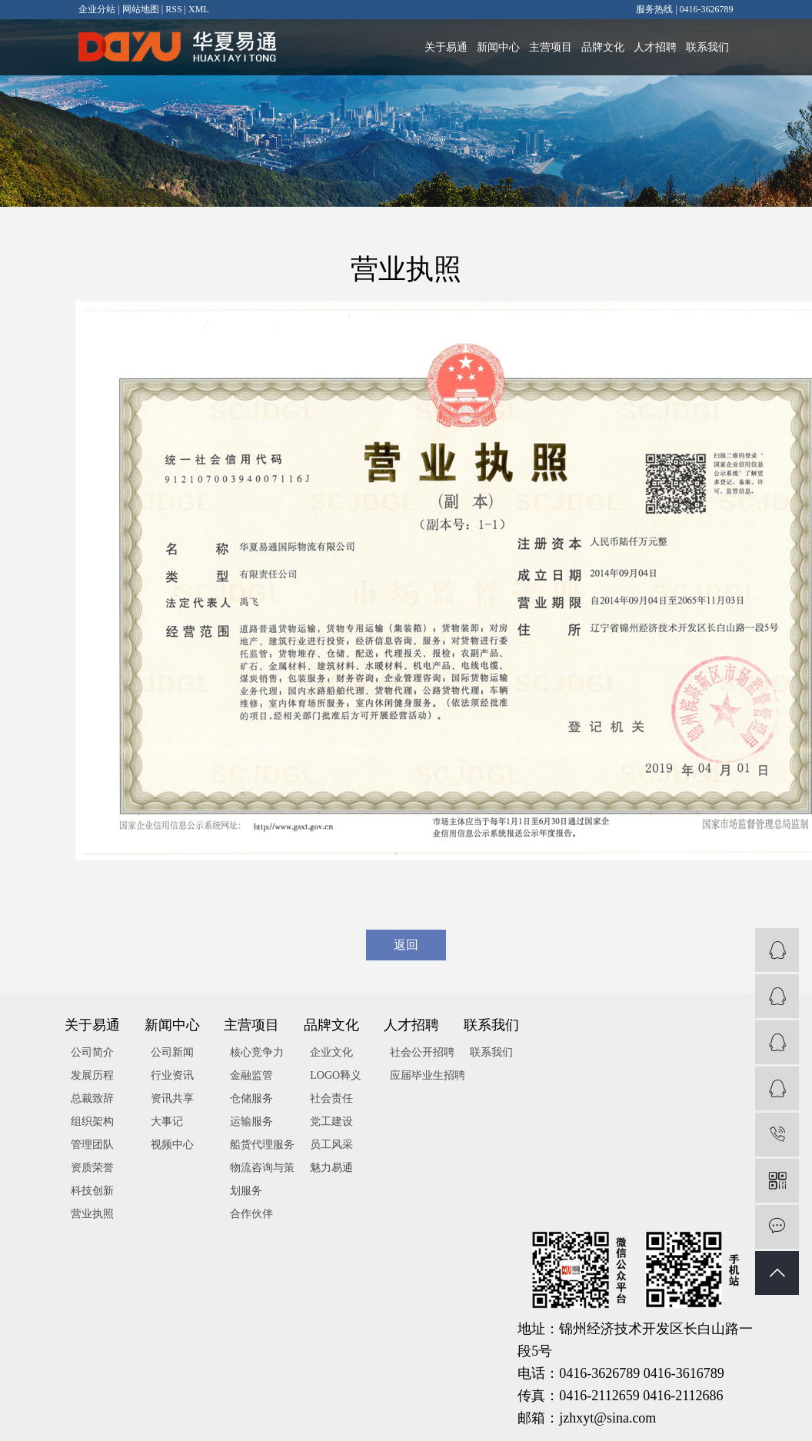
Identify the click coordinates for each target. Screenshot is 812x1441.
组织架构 (92, 1121)
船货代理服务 (262, 1144)
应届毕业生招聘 (427, 1075)
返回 (406, 944)
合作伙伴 (251, 1214)
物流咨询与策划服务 (262, 1179)
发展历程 (92, 1075)
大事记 (167, 1121)
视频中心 (172, 1144)
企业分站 (96, 9)
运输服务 (251, 1121)
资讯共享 (172, 1098)
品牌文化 (602, 47)
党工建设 (331, 1121)
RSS (173, 9)
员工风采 (331, 1144)
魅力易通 (331, 1167)
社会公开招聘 (422, 1052)
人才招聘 (655, 47)
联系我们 (707, 47)
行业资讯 (172, 1075)
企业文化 (331, 1052)
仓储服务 (251, 1098)
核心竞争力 (257, 1052)
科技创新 (92, 1190)
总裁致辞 (92, 1098)
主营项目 (550, 47)
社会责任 (331, 1098)
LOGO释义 (335, 1075)
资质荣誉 (92, 1167)
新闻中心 (498, 47)
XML (198, 9)
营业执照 (92, 1214)
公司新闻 (172, 1052)
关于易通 (446, 47)
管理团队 (92, 1144)
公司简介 (92, 1052)
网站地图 (140, 9)
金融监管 (251, 1075)
